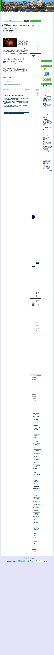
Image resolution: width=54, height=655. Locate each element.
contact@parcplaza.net (46, 62)
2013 (33, 400)
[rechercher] (12, 20)
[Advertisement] (27, 15)
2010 (33, 549)
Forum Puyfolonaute (47, 146)
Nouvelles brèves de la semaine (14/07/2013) (36, 480)
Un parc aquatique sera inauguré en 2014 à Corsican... (37, 476)
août (34, 409)
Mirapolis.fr (45, 141)
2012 (33, 545)
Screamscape (46, 94)
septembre (35, 407)
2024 (33, 379)
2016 (33, 394)
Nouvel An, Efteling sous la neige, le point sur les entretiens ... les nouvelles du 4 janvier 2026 (47, 122)
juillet (34, 411)
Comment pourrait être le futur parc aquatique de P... (36, 465)
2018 (33, 390)
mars (34, 539)
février (34, 541)
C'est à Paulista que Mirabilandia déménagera (36, 509)
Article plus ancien (26, 89)
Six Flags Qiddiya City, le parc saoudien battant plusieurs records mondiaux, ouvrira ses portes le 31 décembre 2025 (16, 113)
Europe (13, 84)
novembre (35, 404)
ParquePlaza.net (46, 155)
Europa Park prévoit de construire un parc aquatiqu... (36, 498)
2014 (33, 398)
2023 (33, 381)
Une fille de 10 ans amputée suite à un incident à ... (36, 434)
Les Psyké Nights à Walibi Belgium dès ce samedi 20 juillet (15, 26)
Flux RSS (47, 69)
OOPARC (45, 85)
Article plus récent (5, 89)
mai (33, 535)
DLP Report (45, 111)
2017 (33, 392)
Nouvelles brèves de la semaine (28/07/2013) (36, 418)
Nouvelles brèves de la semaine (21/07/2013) (36, 444)
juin (33, 533)
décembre (35, 402)
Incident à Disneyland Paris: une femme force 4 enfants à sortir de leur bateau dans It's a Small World (17, 99)
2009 (33, 551)
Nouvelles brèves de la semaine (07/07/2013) (36, 513)
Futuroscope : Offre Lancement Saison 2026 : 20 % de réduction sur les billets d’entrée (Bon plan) (47, 89)
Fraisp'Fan (45, 165)
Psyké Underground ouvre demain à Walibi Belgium (36, 485)
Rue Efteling (45, 119)
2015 (33, 396)
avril (34, 537)
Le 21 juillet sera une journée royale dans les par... (37, 455)
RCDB (44, 103)
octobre (34, 406)
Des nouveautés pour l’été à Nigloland (36, 518)
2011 (33, 547)
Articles (26, 558)
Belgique (5, 84)
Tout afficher (50, 170)
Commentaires (31, 558)
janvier (34, 543)
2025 (33, 377)
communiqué (10, 84)
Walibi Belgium (15, 28)
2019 (33, 388)
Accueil (15, 89)
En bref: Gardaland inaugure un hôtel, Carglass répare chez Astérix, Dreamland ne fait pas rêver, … (15, 106)
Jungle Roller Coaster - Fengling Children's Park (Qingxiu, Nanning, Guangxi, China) (47, 106)
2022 (33, 383)
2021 (33, 385)
